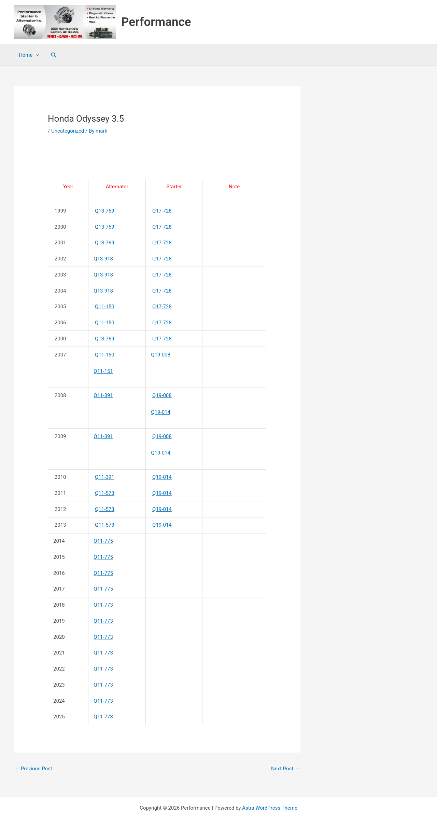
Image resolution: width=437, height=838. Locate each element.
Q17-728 (162, 211)
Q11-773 (103, 605)
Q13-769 (104, 211)
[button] (54, 55)
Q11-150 (104, 306)
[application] (35, 55)
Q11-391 (103, 395)
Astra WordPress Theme (269, 808)
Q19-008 (160, 355)
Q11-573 (104, 493)
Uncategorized (67, 131)
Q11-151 (103, 371)
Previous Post (33, 769)
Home (29, 55)
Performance (156, 22)
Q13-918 (103, 259)
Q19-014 (160, 412)
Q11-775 (103, 541)
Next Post (285, 769)
